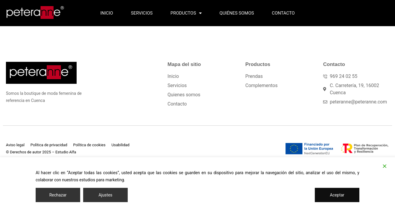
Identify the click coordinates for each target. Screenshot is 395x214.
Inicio (106, 13)
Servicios (142, 13)
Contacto (283, 13)
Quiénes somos (236, 13)
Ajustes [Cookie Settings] (106, 195)
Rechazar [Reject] (58, 195)
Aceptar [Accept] (337, 195)
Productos (186, 13)
